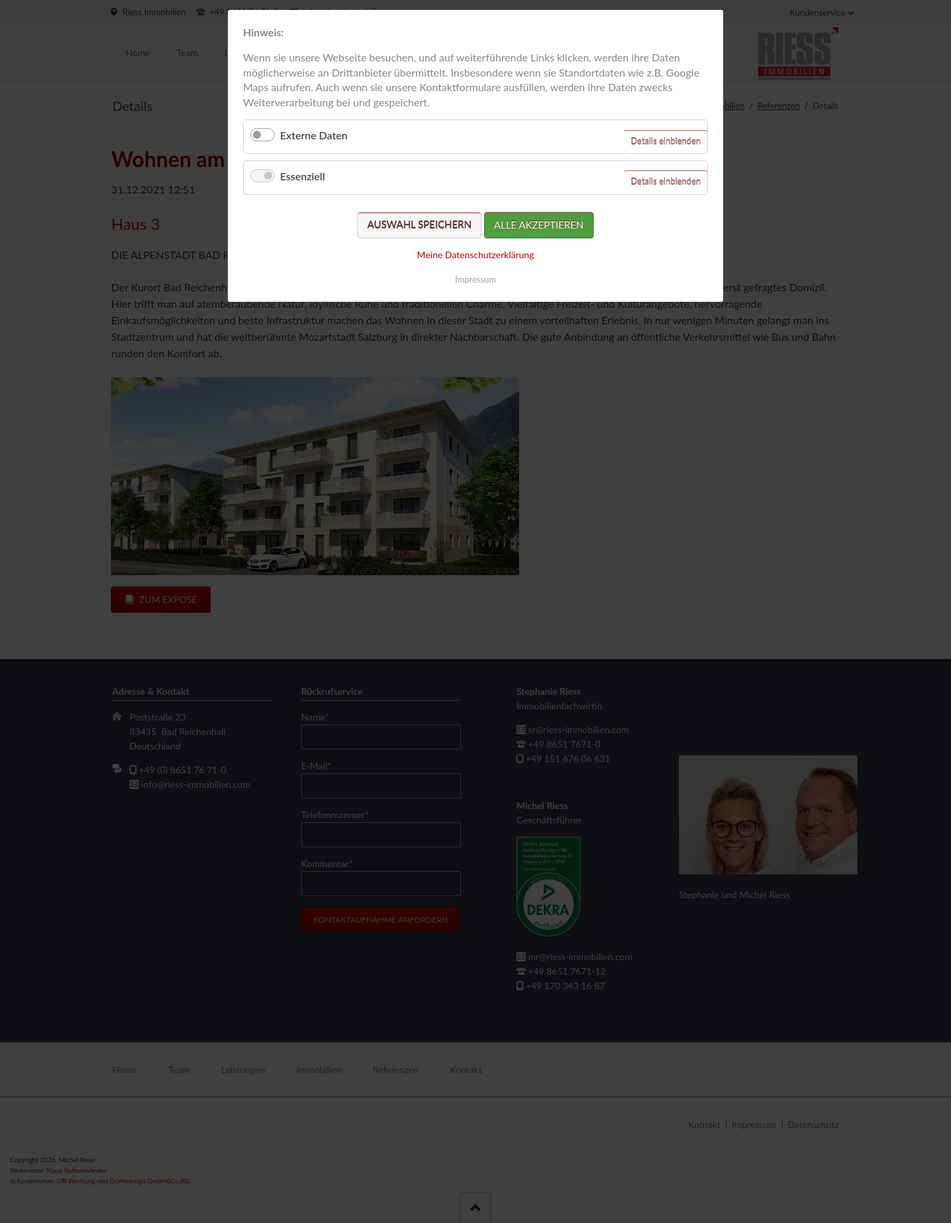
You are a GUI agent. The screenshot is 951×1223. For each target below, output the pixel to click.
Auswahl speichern (419, 224)
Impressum (475, 279)
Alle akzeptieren (539, 224)
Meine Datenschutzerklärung (475, 254)
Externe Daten (313, 135)
